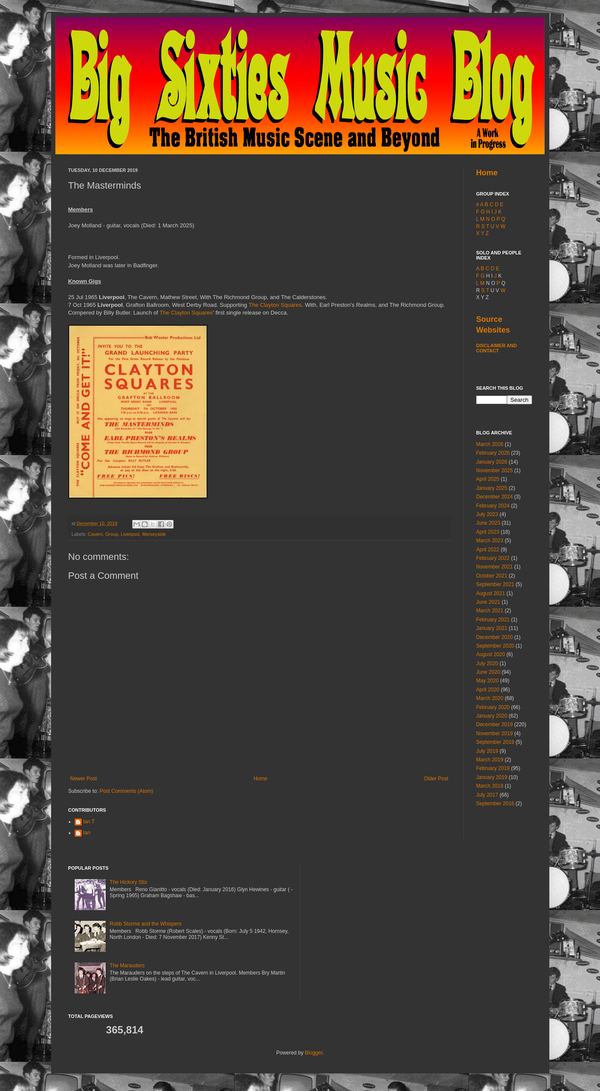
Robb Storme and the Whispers (145, 924)
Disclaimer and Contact (496, 348)
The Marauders (127, 966)
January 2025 (492, 488)
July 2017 (487, 795)
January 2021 (492, 628)
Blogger (314, 1053)
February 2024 (493, 506)
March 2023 (489, 541)
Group (111, 534)
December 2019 (494, 724)
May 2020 (487, 681)
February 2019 (493, 768)
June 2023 (488, 523)
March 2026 (489, 444)
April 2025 (487, 479)
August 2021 (490, 593)
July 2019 (487, 751)
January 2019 (492, 777)
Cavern (95, 534)
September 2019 (495, 742)
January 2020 (492, 716)
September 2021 (495, 584)
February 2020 (493, 707)
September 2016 (495, 804)
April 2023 (487, 532)
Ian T (89, 822)
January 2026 (492, 462)
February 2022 (493, 558)
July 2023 (487, 514)
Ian (87, 833)
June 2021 (488, 602)
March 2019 (489, 760)
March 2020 (489, 698)
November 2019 (494, 733)
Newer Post (83, 779)
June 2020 (488, 672)
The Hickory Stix (128, 882)
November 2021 (494, 567)
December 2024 (494, 497)
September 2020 (495, 646)
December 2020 (494, 637)
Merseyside (154, 534)
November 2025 (494, 471)
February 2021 (493, 620)
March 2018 (489, 786)
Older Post (436, 779)
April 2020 (487, 690)
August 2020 (490, 654)
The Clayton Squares (275, 305)
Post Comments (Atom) (126, 791)
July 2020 (487, 663)
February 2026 (493, 453)
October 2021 (492, 576)
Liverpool (130, 534)
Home (260, 779)
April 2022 (487, 550)
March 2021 (489, 611)
